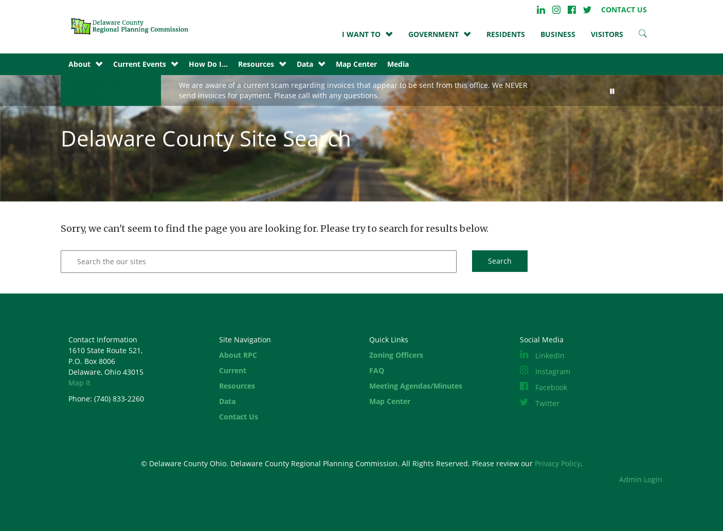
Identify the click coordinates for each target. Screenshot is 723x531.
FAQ (376, 370)
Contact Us (238, 417)
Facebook (572, 10)
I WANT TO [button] (361, 34)
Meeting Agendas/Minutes (415, 386)
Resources (237, 386)
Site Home (132, 26)
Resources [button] (256, 64)
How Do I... (208, 64)
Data (227, 401)
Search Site (643, 33)
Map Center (356, 64)
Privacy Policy (558, 463)
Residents (505, 34)
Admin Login (640, 479)
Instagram (556, 10)
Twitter (587, 10)
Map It (79, 383)
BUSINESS (557, 34)
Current (232, 370)
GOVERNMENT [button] (433, 34)
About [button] (79, 64)
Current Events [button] (139, 64)
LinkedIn (541, 10)
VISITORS (607, 34)
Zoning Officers (396, 355)
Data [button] (305, 64)
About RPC (238, 355)
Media (398, 64)
